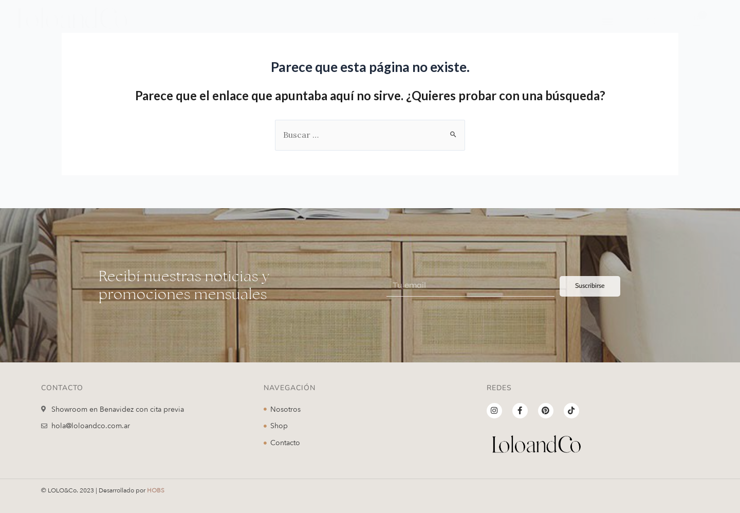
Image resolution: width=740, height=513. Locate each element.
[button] (607, 20)
